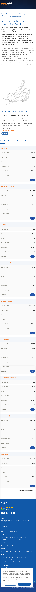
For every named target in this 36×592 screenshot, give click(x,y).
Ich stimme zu (24, 584)
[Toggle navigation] (34, 3)
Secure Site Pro (5, 263)
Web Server (4, 148)
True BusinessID (5, 339)
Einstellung (10, 584)
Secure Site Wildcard (6, 301)
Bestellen (32, 180)
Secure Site (4, 225)
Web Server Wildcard (6, 186)
